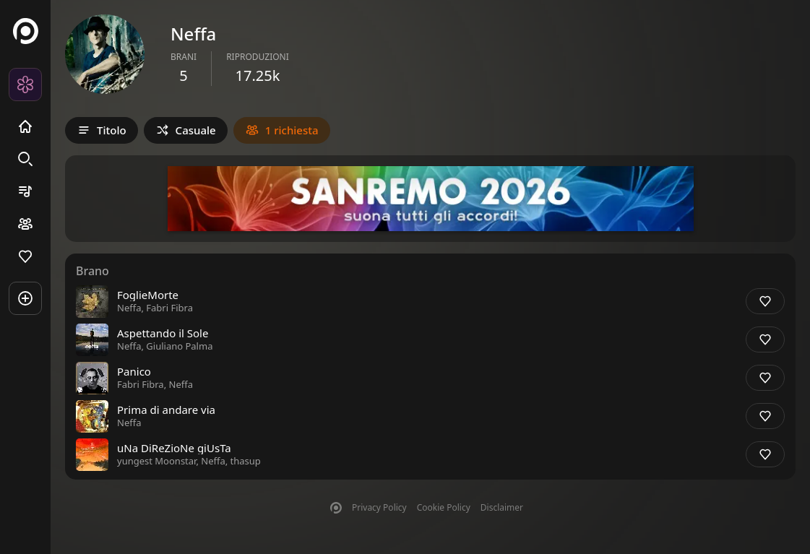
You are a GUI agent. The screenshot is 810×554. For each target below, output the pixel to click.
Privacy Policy (379, 507)
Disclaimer (502, 507)
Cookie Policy (443, 507)
